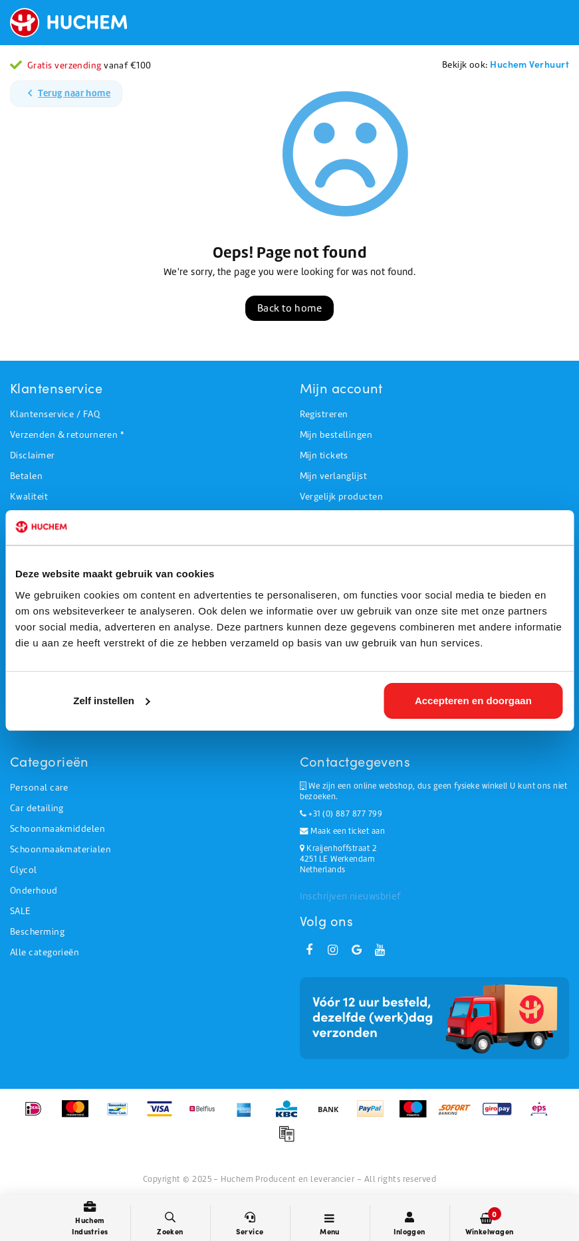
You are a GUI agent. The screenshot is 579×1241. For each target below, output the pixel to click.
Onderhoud (33, 890)
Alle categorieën (44, 952)
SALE (20, 911)
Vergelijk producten (342, 496)
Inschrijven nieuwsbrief (350, 896)
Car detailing (37, 808)
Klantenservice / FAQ (55, 414)
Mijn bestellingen (336, 434)
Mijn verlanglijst (334, 476)
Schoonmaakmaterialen (60, 849)
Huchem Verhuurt (529, 63)
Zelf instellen (111, 700)
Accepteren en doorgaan (473, 700)
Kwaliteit (29, 496)
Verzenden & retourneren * (67, 434)
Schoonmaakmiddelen (57, 828)
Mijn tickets (324, 455)
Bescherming (37, 931)
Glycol (23, 870)
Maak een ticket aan (342, 831)
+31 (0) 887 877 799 (341, 814)
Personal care (39, 787)
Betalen (26, 476)
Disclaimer (32, 455)
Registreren (324, 414)
